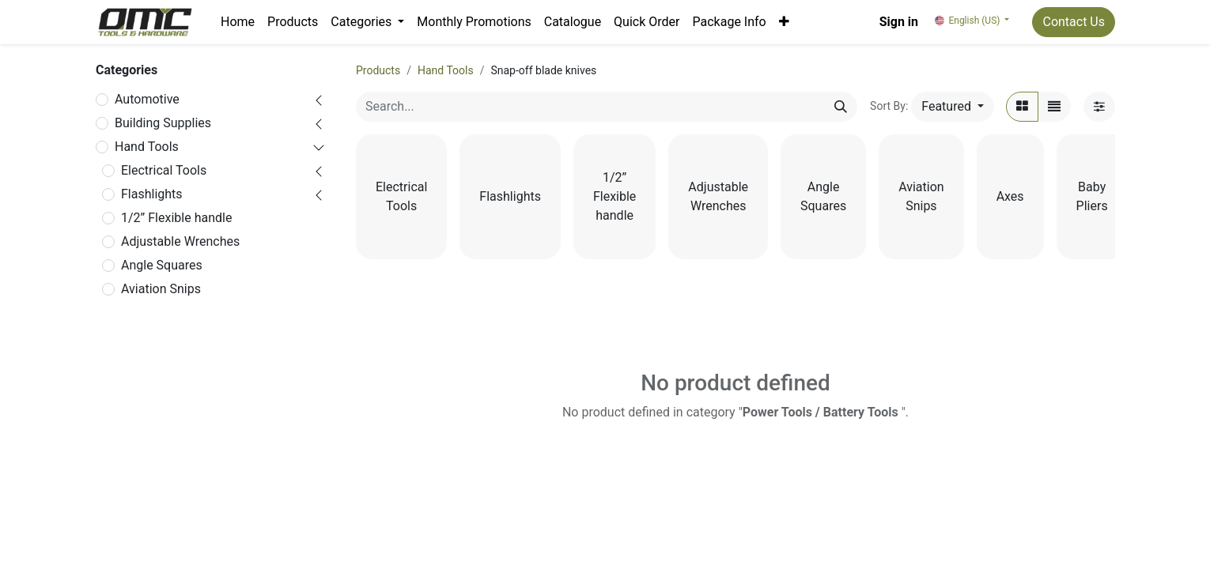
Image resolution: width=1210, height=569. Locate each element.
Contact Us (1073, 21)
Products (378, 70)
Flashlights (152, 194)
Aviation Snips (161, 288)
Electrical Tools (163, 170)
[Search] (840, 107)
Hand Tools (147, 146)
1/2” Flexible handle (176, 217)
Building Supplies (163, 122)
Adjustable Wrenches (180, 241)
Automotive (147, 99)
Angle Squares (161, 265)
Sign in (898, 21)
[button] (784, 22)
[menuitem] (237, 22)
